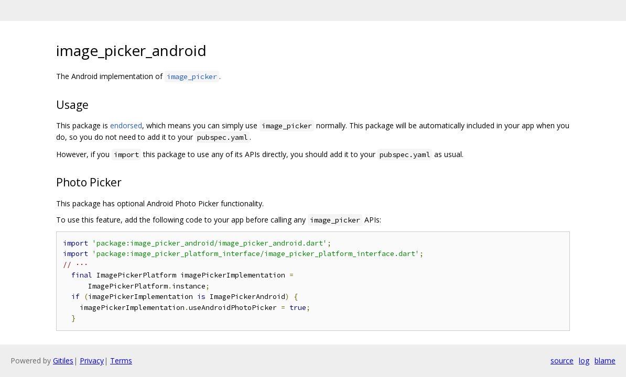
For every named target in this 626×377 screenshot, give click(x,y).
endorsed (126, 125)
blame (605, 360)
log (584, 360)
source (562, 360)
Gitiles (63, 360)
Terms (121, 360)
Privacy (92, 360)
